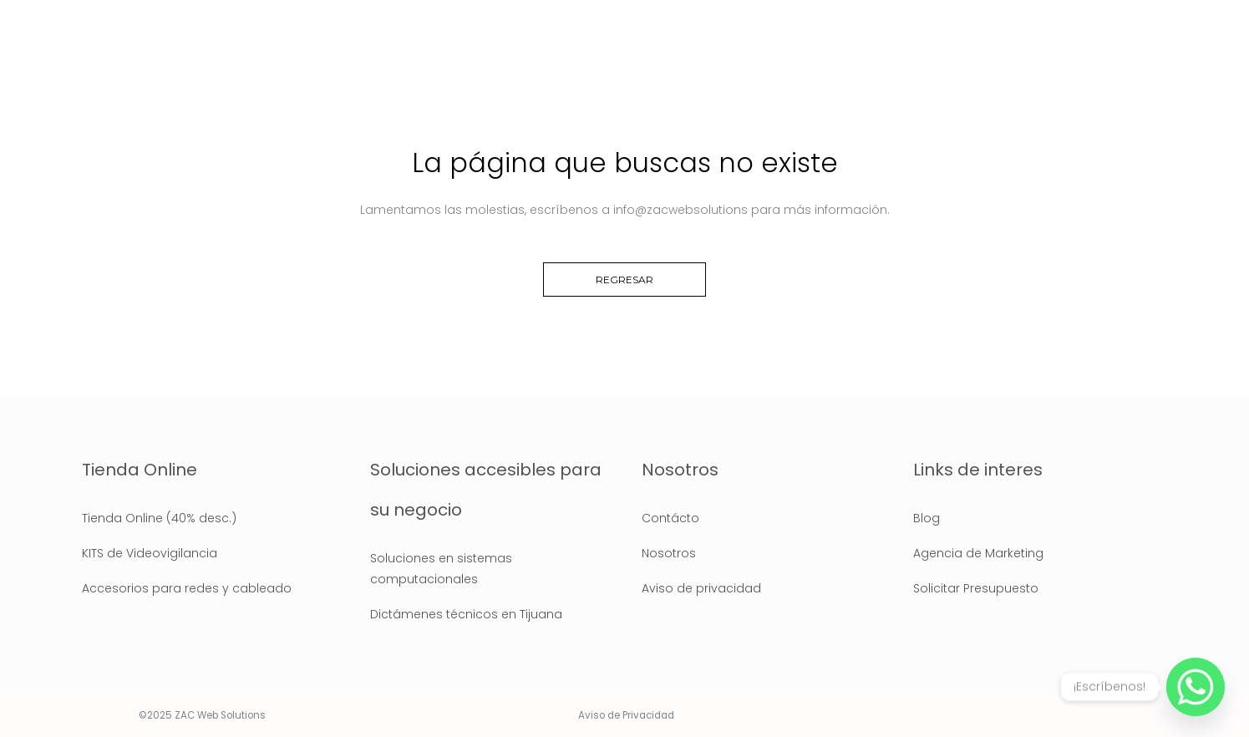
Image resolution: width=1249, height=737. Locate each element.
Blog (926, 518)
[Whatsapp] (1195, 687)
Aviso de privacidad (701, 588)
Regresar (624, 279)
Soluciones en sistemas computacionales (441, 568)
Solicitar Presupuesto (975, 588)
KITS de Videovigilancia (149, 553)
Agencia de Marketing (978, 553)
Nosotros (669, 553)
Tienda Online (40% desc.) (159, 518)
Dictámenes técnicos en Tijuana (466, 614)
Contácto (670, 518)
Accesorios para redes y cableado (187, 588)
